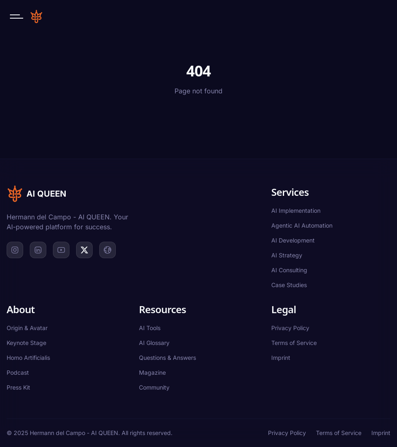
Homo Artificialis (28, 357)
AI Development (293, 240)
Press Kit (18, 387)
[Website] (107, 250)
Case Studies (289, 284)
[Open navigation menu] (16, 16)
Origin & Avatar (27, 327)
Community (154, 387)
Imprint (280, 357)
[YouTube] (61, 250)
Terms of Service (294, 342)
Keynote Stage (26, 342)
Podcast (18, 372)
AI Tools (149, 327)
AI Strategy (286, 255)
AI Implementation (295, 210)
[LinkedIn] (38, 250)
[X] (84, 250)
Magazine (152, 372)
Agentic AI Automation (301, 225)
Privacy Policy (290, 327)
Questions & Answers (167, 357)
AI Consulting (289, 269)
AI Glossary (154, 342)
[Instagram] (15, 250)
